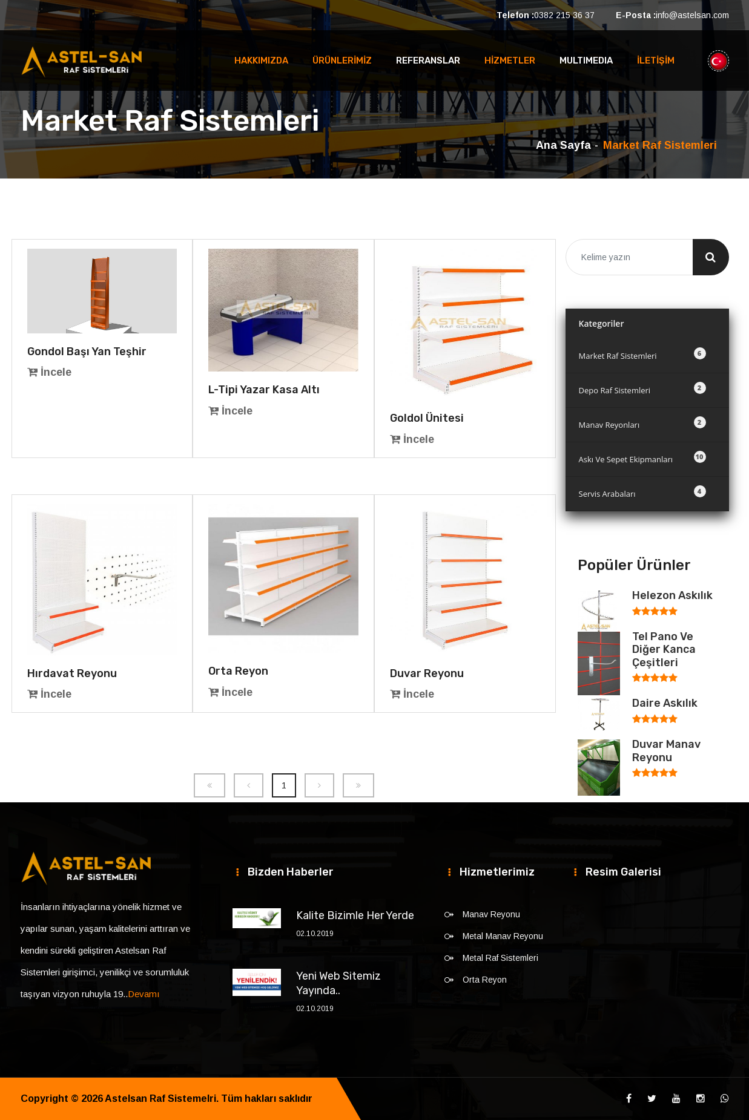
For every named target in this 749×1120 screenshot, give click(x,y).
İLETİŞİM (656, 60)
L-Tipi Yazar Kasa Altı (264, 389)
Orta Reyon (238, 671)
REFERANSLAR (428, 60)
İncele (49, 372)
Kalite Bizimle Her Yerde (355, 915)
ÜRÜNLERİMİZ (342, 60)
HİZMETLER (509, 60)
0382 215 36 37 (564, 15)
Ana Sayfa (563, 145)
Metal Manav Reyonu (503, 936)
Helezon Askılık (672, 595)
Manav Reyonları (642, 423)
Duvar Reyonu (427, 673)
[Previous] (209, 785)
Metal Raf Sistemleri (500, 958)
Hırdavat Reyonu (72, 673)
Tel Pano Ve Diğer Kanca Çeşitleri (664, 649)
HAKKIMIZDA (261, 60)
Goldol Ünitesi (427, 418)
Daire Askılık (665, 703)
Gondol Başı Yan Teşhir (87, 351)
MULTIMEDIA (586, 60)
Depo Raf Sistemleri (642, 389)
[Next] (319, 785)
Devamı (144, 994)
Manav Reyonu (491, 914)
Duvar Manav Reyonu (666, 751)
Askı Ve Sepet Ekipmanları (642, 458)
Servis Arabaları (642, 492)
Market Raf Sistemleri (642, 354)
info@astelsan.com (692, 15)
